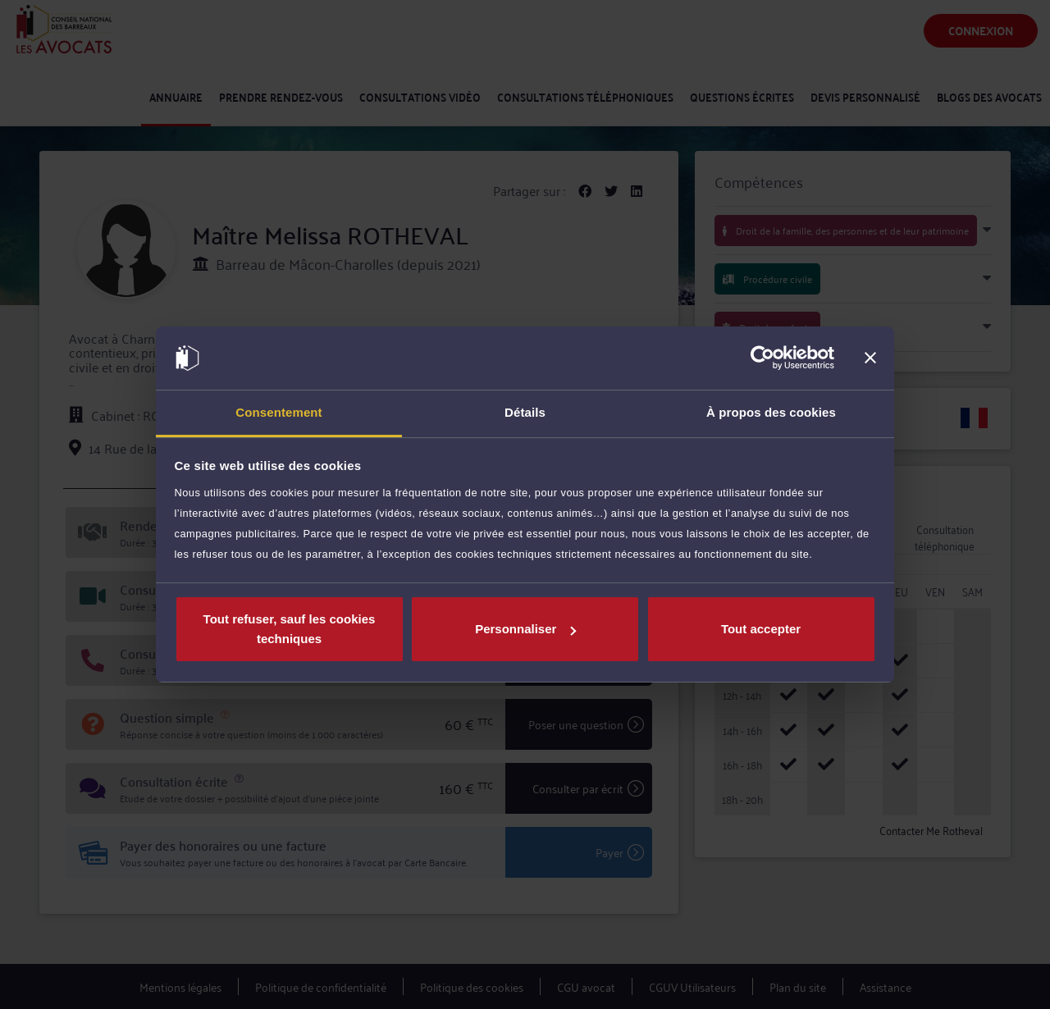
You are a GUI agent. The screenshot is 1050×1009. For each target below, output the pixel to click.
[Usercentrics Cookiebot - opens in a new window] (762, 358)
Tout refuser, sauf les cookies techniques (289, 629)
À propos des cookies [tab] (771, 412)
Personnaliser (525, 629)
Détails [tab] (525, 412)
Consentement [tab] (278, 412)
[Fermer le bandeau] (870, 358)
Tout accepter (761, 629)
